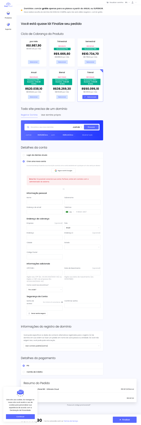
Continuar (20, 417)
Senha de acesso (30, 302)
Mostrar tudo (87, 135)
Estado (67, 242)
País (66, 223)
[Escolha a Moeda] (127, 2)
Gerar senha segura (37, 313)
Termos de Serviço (71, 421)
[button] (63, 170)
